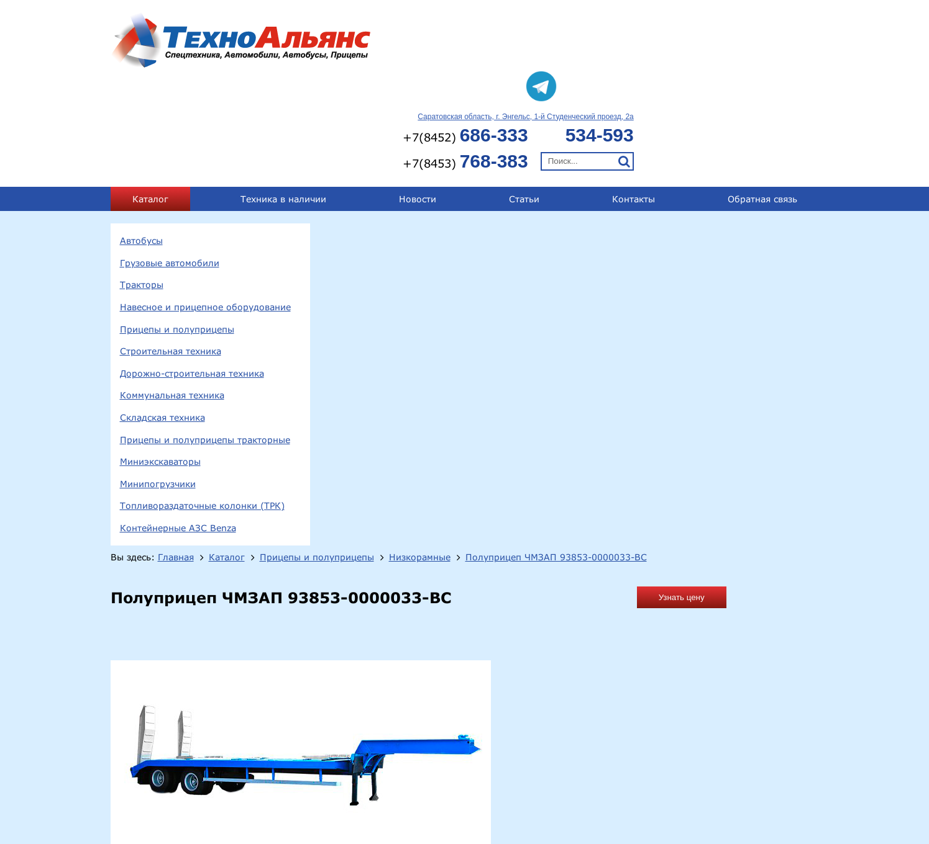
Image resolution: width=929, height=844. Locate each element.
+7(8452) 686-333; (643, 781)
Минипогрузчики (158, 386)
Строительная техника (170, 253)
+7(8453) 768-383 (775, 781)
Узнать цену (774, 184)
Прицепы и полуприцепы (177, 232)
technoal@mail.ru (620, 803)
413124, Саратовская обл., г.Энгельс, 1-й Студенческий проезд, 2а (297, 783)
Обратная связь (762, 101)
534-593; (710, 781)
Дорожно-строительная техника (192, 276)
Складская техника (162, 320)
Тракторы (141, 187)
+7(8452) (650, 37)
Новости (417, 101)
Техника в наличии (283, 101)
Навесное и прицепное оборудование (205, 209)
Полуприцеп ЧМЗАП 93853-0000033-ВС (431, 144)
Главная (394, 131)
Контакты (633, 101)
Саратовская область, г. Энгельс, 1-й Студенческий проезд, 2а (710, 19)
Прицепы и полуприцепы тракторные (205, 342)
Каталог (150, 101)
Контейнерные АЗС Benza (178, 430)
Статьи (524, 101)
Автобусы (141, 143)
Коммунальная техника (172, 298)
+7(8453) (650, 63)
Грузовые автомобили (169, 165)
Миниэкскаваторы (160, 364)
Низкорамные (638, 131)
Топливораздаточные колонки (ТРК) (202, 408)
